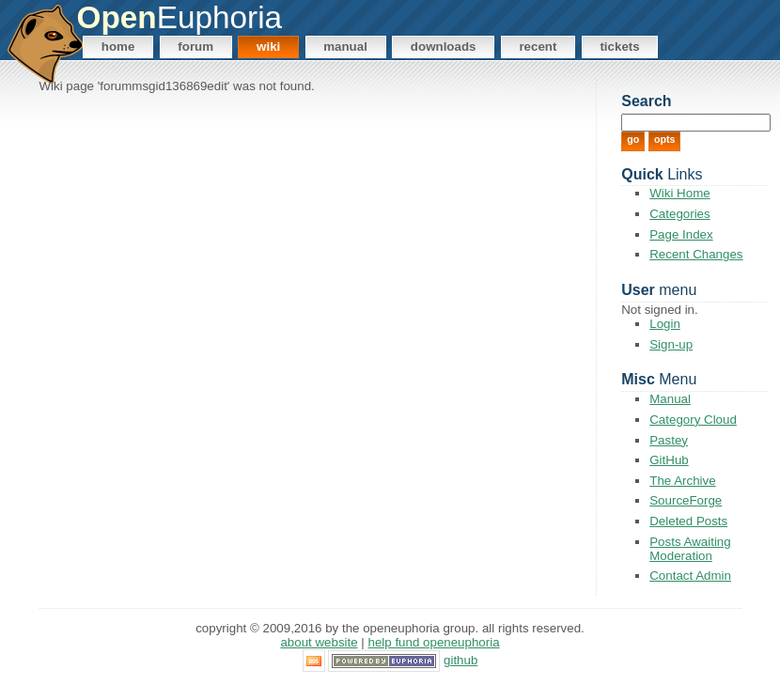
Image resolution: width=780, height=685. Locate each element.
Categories (679, 214)
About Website (318, 642)
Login (664, 324)
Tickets (619, 46)
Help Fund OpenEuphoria (434, 642)
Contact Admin (690, 575)
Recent (537, 46)
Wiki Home (679, 193)
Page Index (680, 234)
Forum (195, 46)
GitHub (668, 460)
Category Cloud (693, 420)
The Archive (682, 481)
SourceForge (685, 500)
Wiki (268, 46)
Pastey (668, 440)
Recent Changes (695, 254)
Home (118, 46)
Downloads (443, 46)
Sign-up (671, 344)
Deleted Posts (688, 521)
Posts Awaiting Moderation (689, 549)
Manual (345, 46)
